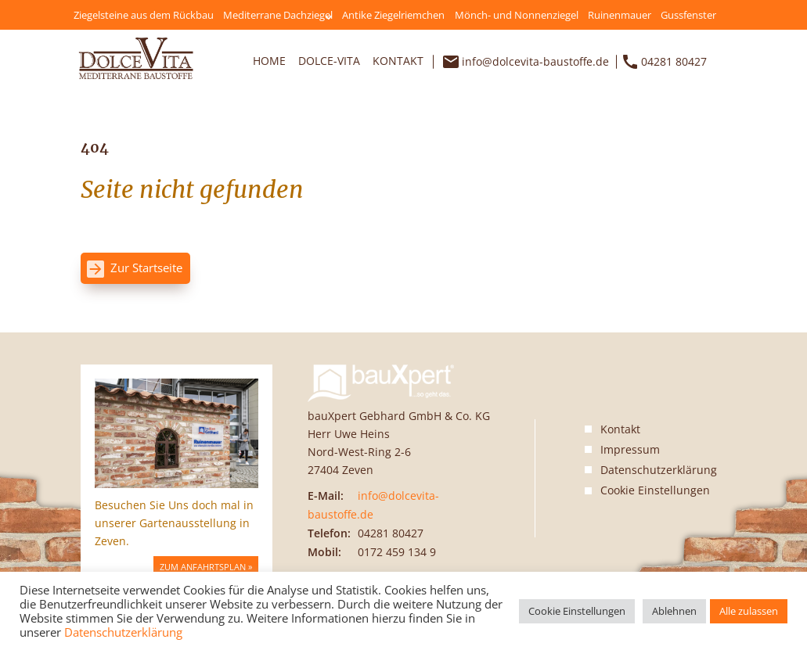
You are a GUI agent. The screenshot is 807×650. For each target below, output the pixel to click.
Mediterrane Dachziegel (278, 15)
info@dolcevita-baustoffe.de (535, 61)
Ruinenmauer (619, 15)
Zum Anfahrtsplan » (206, 567)
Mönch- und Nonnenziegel (516, 15)
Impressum (630, 449)
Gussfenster (688, 15)
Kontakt (398, 60)
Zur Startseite (146, 267)
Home (269, 60)
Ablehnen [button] (674, 611)
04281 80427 (674, 61)
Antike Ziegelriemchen (393, 15)
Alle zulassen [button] (748, 611)
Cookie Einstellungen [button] (655, 490)
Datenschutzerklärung (658, 469)
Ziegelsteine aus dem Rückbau (144, 15)
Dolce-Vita (329, 60)
